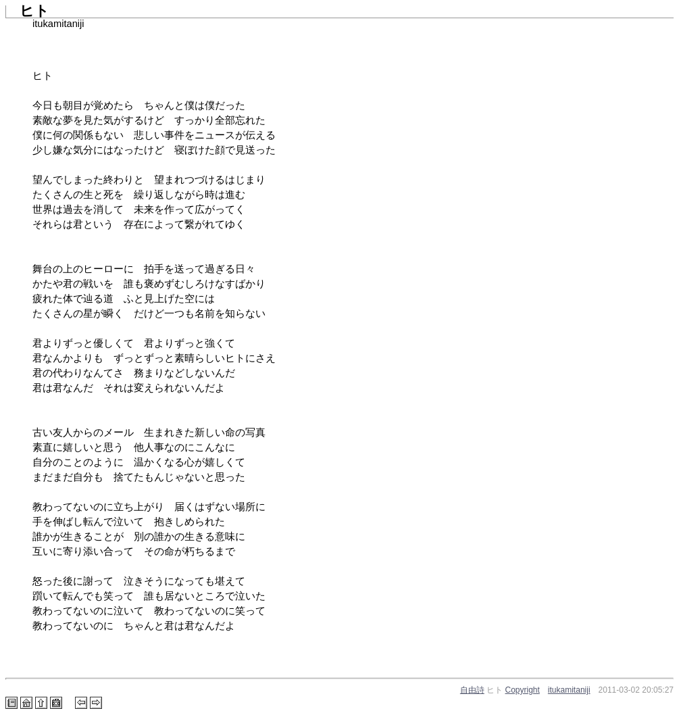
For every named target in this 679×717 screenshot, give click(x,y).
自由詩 (472, 690)
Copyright (522, 690)
